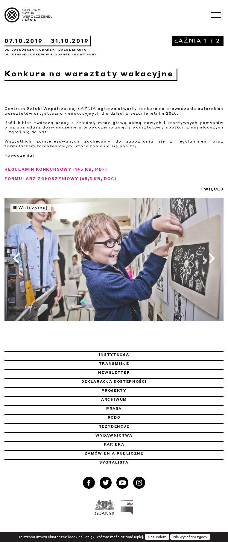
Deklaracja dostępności (114, 381)
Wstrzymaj (30, 207)
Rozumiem (157, 537)
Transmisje (144, 363)
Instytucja (114, 354)
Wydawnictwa (113, 435)
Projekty (113, 390)
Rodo (114, 417)
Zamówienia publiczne (130, 453)
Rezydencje (114, 426)
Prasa (114, 408)
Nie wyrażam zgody (190, 537)
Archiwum (114, 399)
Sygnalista (114, 462)
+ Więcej (212, 189)
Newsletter (114, 372)
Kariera (114, 444)
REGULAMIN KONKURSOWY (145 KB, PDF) (55, 169)
